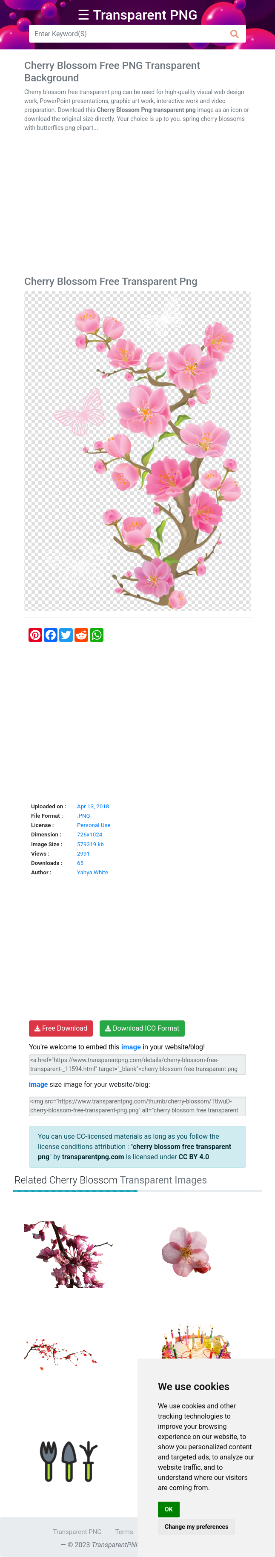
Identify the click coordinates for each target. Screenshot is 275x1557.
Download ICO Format (142, 1028)
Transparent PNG (77, 1532)
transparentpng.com (93, 1157)
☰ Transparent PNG (137, 15)
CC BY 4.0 (194, 1157)
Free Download (60, 1028)
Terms (124, 1532)
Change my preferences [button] (196, 1526)
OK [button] (169, 1509)
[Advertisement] (137, 205)
